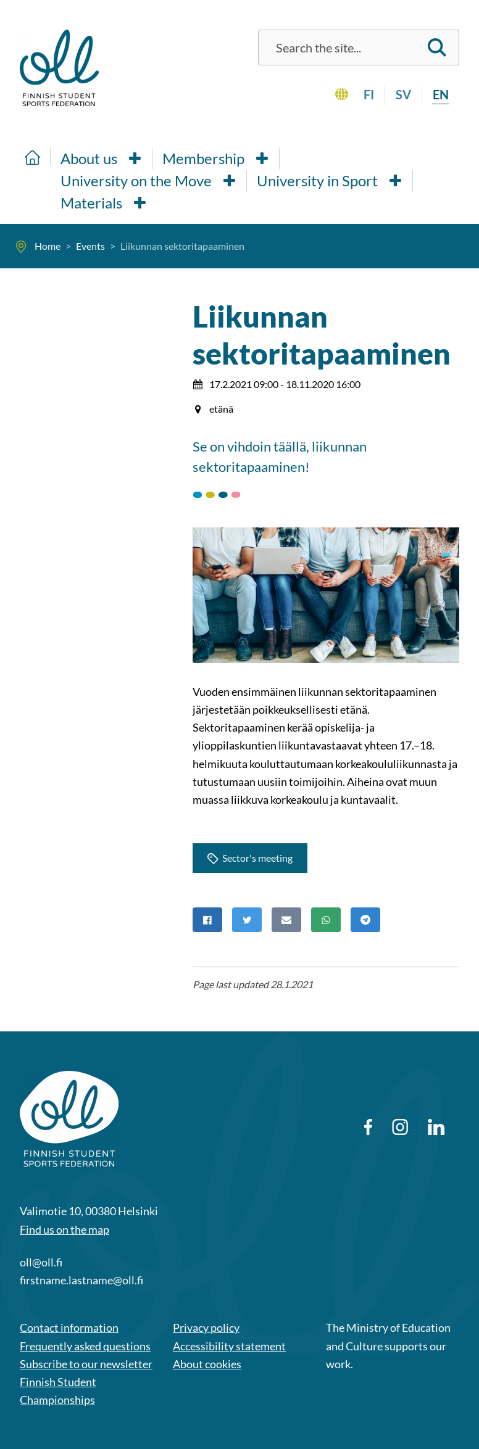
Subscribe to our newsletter (86, 1364)
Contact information (69, 1327)
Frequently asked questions (85, 1346)
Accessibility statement (229, 1346)
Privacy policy (206, 1327)
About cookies (207, 1364)
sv (403, 94)
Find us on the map (64, 1229)
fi (369, 94)
